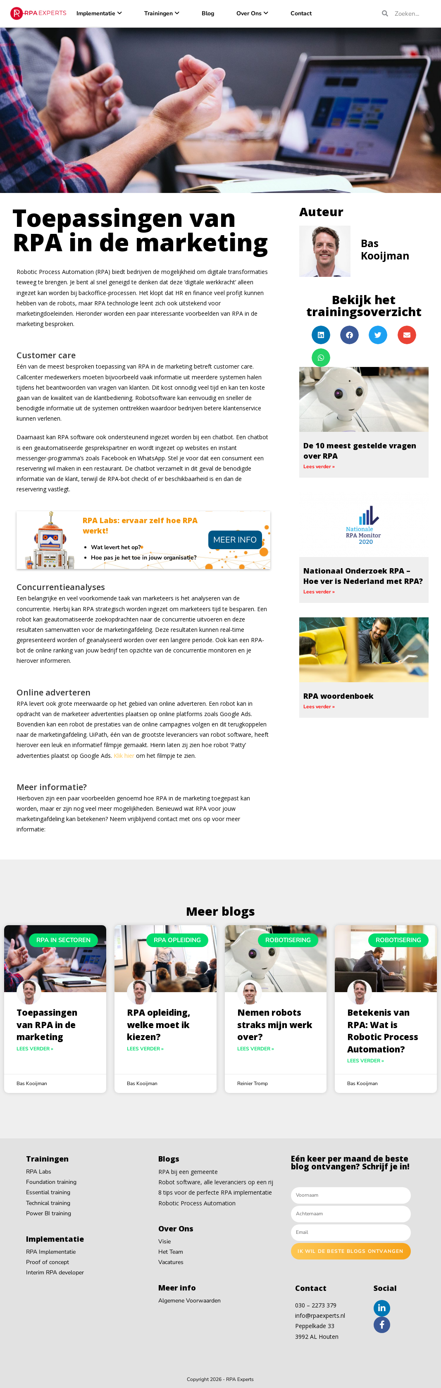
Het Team (170, 1252)
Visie (164, 1241)
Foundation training (51, 1182)
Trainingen (158, 13)
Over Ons (249, 13)
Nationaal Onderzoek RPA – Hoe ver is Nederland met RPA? (363, 576)
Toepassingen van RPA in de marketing (47, 1025)
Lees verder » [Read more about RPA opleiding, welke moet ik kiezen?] (145, 1048)
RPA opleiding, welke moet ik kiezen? (158, 1025)
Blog (208, 13)
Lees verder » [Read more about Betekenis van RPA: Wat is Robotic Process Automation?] (365, 1060)
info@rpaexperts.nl (320, 1315)
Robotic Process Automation (197, 1203)
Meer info (235, 539)
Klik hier (124, 755)
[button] (321, 335)
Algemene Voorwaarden (189, 1301)
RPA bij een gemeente (188, 1172)
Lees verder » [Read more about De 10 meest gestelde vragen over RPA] (319, 466)
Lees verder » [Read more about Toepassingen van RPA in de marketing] (35, 1048)
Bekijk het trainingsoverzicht (364, 305)
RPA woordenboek (338, 696)
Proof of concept (47, 1262)
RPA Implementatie (51, 1252)
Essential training (48, 1192)
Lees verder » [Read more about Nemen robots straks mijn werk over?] (255, 1048)
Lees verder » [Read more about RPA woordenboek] (319, 706)
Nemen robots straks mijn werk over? (274, 1025)
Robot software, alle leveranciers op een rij (215, 1182)
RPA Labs (38, 1172)
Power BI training (48, 1213)
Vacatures (171, 1262)
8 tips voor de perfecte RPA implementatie (215, 1192)
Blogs (168, 1159)
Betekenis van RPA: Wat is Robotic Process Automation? (382, 1031)
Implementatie (95, 13)
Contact (301, 13)
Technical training (48, 1203)
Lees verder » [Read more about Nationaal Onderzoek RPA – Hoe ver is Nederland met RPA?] (319, 591)
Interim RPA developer (55, 1272)
